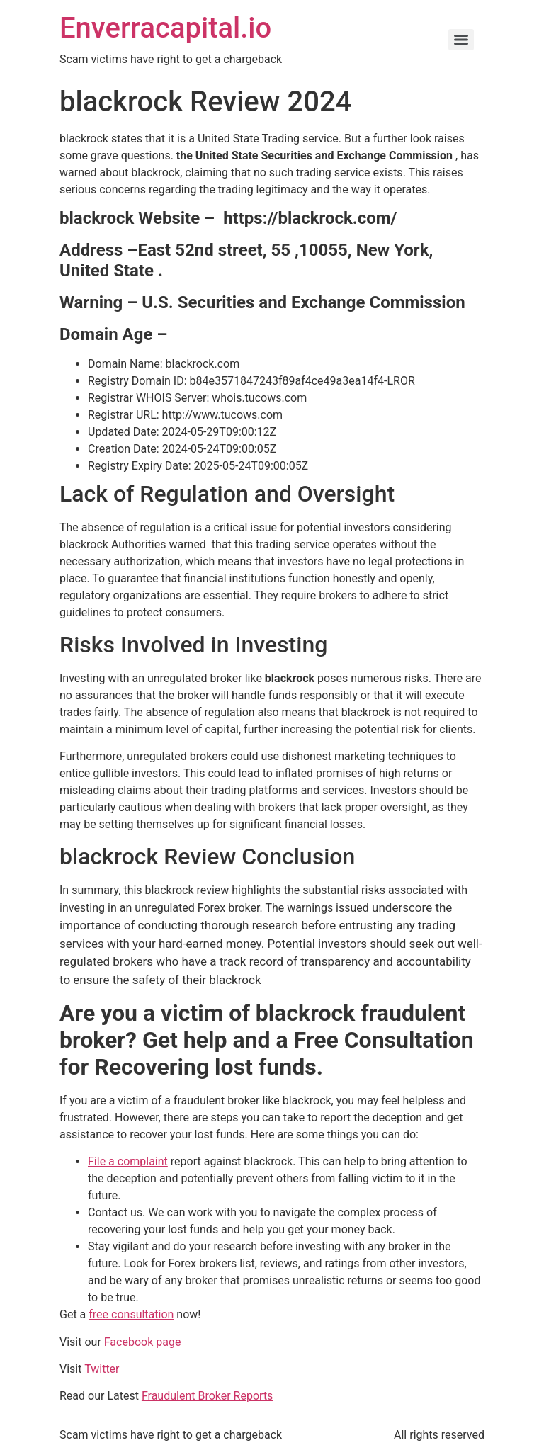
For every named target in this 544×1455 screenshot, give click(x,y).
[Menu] (461, 39)
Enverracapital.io (165, 28)
